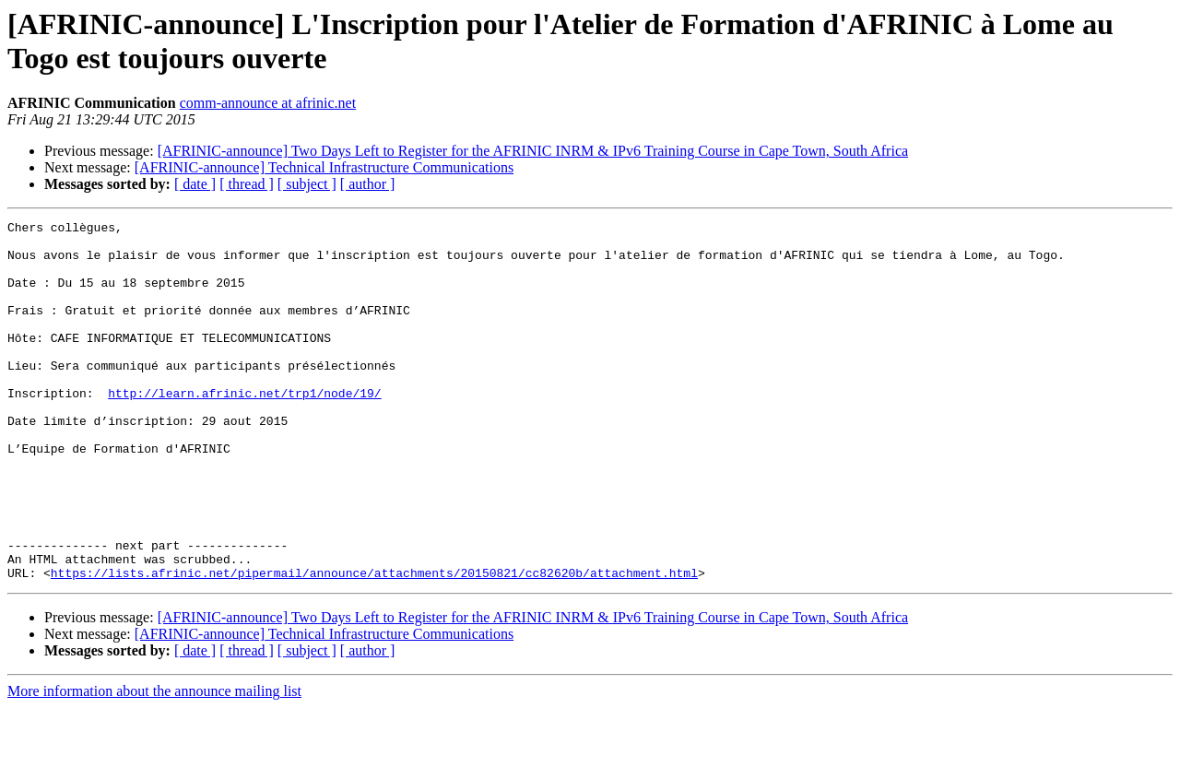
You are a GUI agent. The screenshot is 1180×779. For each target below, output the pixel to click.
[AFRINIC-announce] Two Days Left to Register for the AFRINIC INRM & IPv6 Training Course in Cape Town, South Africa (533, 151)
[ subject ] (306, 184)
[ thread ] (246, 184)
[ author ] (367, 184)
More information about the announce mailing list (154, 763)
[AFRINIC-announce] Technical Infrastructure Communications (324, 167)
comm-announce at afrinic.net (268, 103)
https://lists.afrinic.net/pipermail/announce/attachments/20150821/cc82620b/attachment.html (374, 644)
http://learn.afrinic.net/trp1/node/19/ (244, 428)
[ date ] (195, 184)
